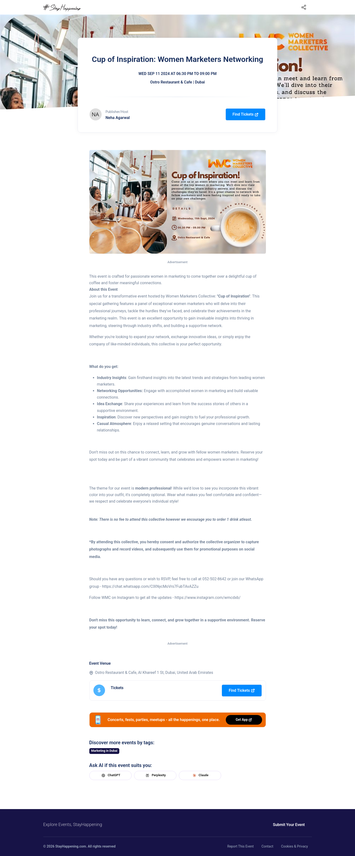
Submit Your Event (289, 824)
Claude (199, 775)
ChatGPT (110, 775)
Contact (267, 846)
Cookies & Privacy (294, 846)
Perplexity (155, 775)
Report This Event (240, 846)
